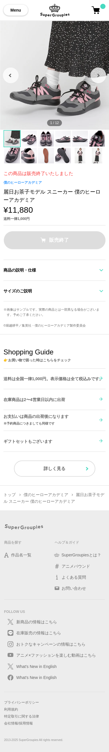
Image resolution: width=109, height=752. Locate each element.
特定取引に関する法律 (21, 716)
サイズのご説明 (17, 291)
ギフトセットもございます (27, 441)
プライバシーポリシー (21, 702)
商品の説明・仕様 (19, 270)
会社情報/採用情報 (18, 723)
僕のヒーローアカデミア (22, 182)
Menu (15, 10)
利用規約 (11, 709)
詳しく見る (54, 468)
